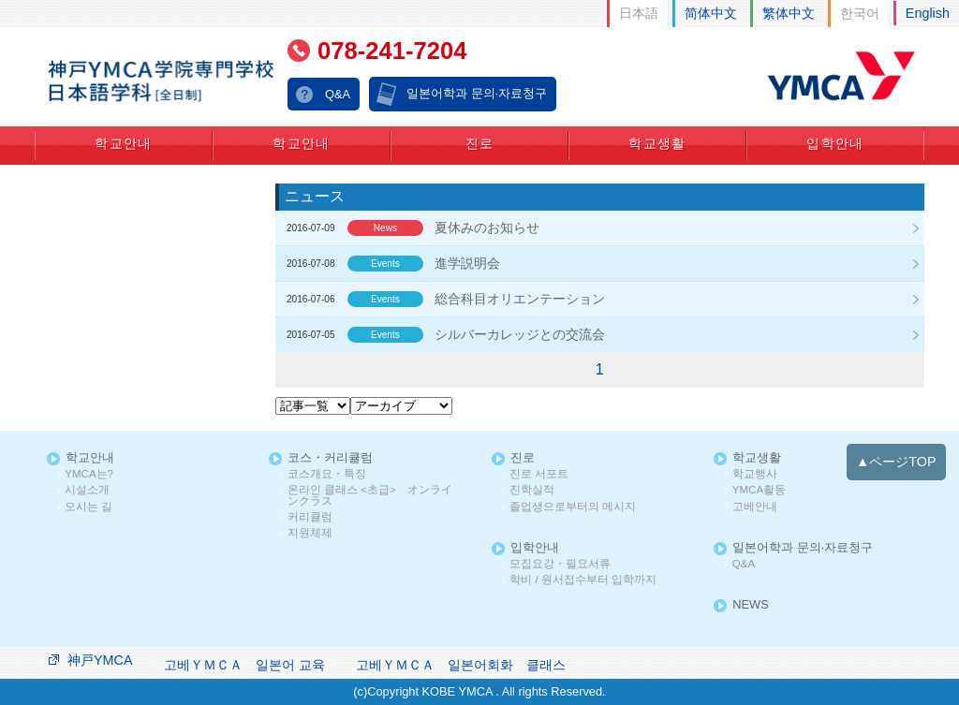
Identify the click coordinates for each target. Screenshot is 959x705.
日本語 (638, 13)
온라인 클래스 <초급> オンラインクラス (370, 496)
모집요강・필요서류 (560, 564)
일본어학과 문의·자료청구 (476, 93)
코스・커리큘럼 (330, 458)
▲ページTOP (896, 461)
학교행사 (754, 474)
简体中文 (711, 13)
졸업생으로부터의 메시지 (572, 507)
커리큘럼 (310, 517)
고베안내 (754, 507)
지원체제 (310, 533)
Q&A (337, 94)
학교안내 (124, 143)
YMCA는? (89, 474)
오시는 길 (88, 507)
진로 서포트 (538, 474)
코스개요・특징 (327, 474)
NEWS (750, 605)
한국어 (859, 13)
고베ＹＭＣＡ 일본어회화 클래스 (461, 664)
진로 (479, 143)
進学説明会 (467, 263)
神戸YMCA (100, 660)
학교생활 (657, 143)
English (928, 13)
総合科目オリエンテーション (520, 298)
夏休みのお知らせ (487, 227)
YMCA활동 (759, 490)
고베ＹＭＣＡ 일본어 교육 (244, 664)
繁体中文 (788, 13)
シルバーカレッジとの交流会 (520, 334)
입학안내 (835, 143)
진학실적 (531, 490)
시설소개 (87, 490)
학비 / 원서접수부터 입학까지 (583, 580)
